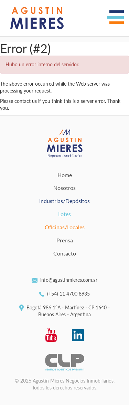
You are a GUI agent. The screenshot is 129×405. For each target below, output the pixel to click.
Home (64, 175)
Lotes (64, 214)
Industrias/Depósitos (64, 200)
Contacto (64, 253)
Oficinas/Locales (65, 227)
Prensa (64, 240)
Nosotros (64, 187)
